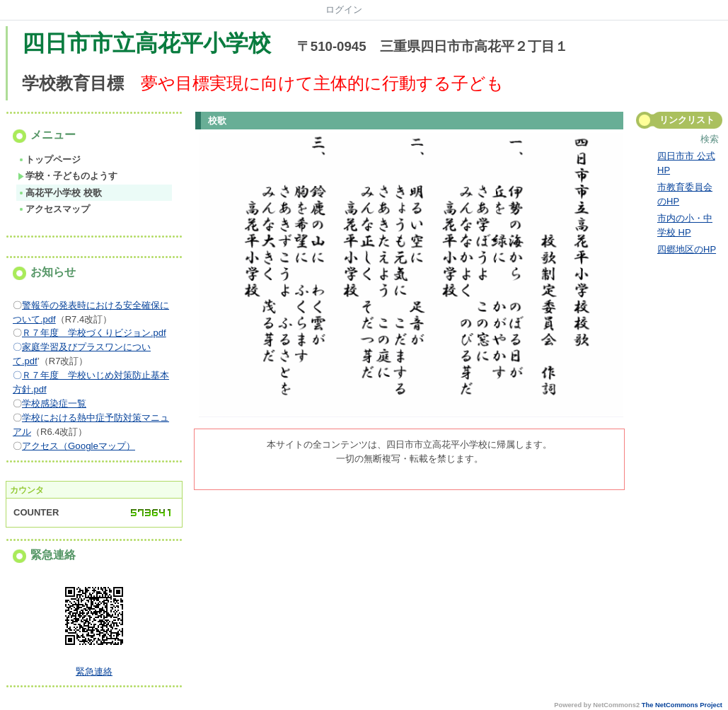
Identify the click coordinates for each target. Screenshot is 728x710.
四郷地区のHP (686, 249)
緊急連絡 (94, 671)
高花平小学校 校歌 (60, 192)
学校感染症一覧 (54, 403)
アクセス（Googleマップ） (78, 446)
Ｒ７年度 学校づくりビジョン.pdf (94, 332)
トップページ (49, 159)
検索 (709, 139)
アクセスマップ (54, 209)
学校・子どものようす (67, 175)
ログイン (343, 9)
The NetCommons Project (682, 705)
